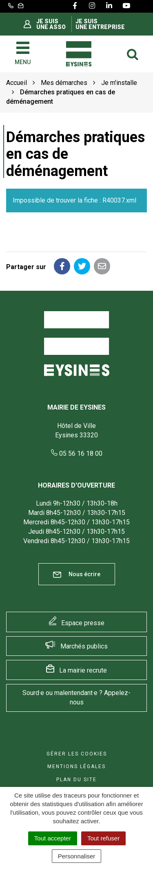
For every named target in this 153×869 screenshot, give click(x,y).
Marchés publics (84, 646)
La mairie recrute (83, 670)
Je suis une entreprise (100, 24)
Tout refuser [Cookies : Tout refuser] (103, 838)
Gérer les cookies (77, 754)
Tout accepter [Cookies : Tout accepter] (52, 838)
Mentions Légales (76, 766)
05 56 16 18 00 (76, 453)
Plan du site (76, 779)
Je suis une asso (51, 24)
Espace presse (82, 623)
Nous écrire (76, 574)
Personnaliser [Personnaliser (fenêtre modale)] (76, 856)
